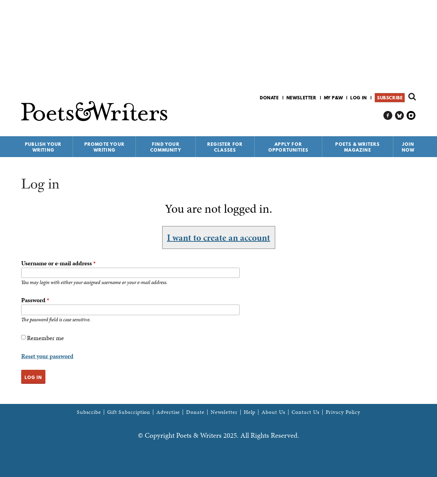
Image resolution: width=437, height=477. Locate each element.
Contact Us (306, 412)
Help (250, 412)
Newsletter (301, 98)
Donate (269, 98)
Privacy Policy (343, 412)
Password (35, 300)
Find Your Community (165, 147)
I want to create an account (218, 237)
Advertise (168, 412)
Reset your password (47, 356)
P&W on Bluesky (399, 115)
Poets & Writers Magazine (357, 147)
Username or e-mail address (58, 263)
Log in (358, 98)
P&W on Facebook (388, 115)
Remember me (45, 338)
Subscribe (390, 98)
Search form (412, 96)
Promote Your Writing (104, 147)
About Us (273, 412)
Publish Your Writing (43, 147)
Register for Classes (225, 147)
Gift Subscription (128, 412)
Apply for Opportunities (288, 147)
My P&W (333, 98)
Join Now (408, 147)
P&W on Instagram (411, 115)
